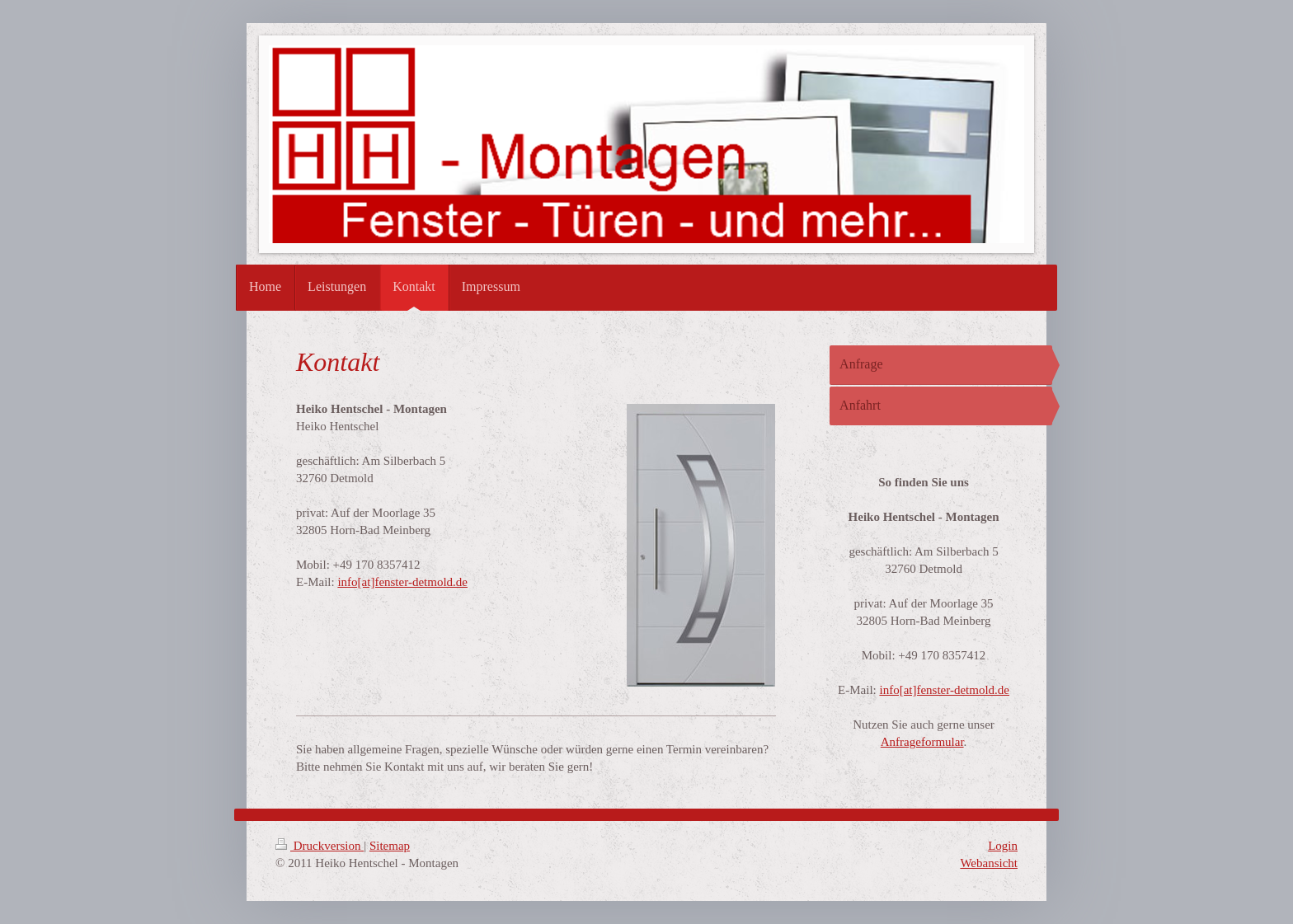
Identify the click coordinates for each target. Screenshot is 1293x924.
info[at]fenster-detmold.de (402, 582)
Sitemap (389, 845)
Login (1003, 845)
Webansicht (989, 863)
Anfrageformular (922, 741)
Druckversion (319, 845)
